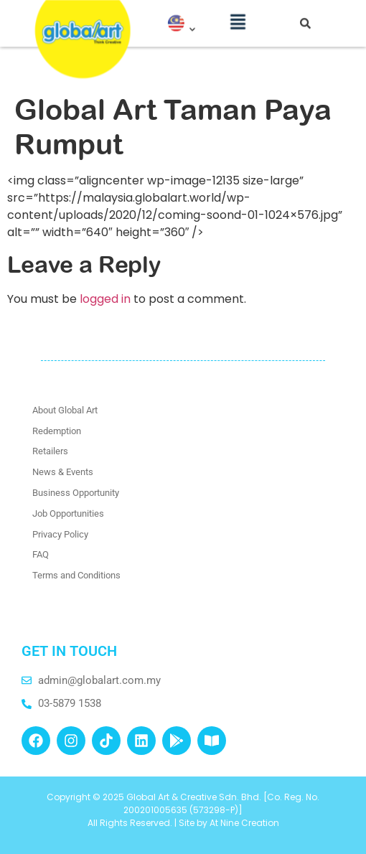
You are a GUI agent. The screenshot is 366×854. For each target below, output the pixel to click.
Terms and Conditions (76, 575)
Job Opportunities (68, 513)
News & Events (62, 471)
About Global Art (65, 410)
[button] (237, 17)
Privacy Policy (60, 534)
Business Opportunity (75, 492)
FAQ (40, 554)
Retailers (50, 451)
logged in (105, 299)
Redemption (56, 431)
